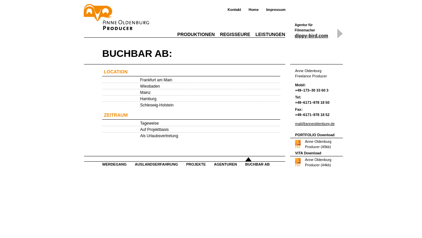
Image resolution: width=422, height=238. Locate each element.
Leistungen (270, 34)
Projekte (196, 164)
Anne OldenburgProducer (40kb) (318, 144)
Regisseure (235, 34)
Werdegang (114, 164)
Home (254, 10)
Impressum (276, 10)
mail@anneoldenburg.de (315, 124)
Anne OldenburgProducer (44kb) (318, 162)
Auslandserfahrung (156, 164)
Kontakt (234, 10)
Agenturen (225, 164)
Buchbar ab (257, 164)
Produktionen (196, 34)
